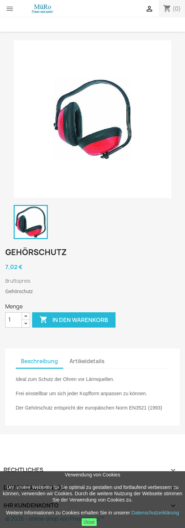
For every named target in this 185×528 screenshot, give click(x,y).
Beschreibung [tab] (39, 361)
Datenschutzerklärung (155, 512)
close (89, 522)
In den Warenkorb (73, 319)
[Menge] (13, 320)
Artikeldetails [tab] (86, 361)
